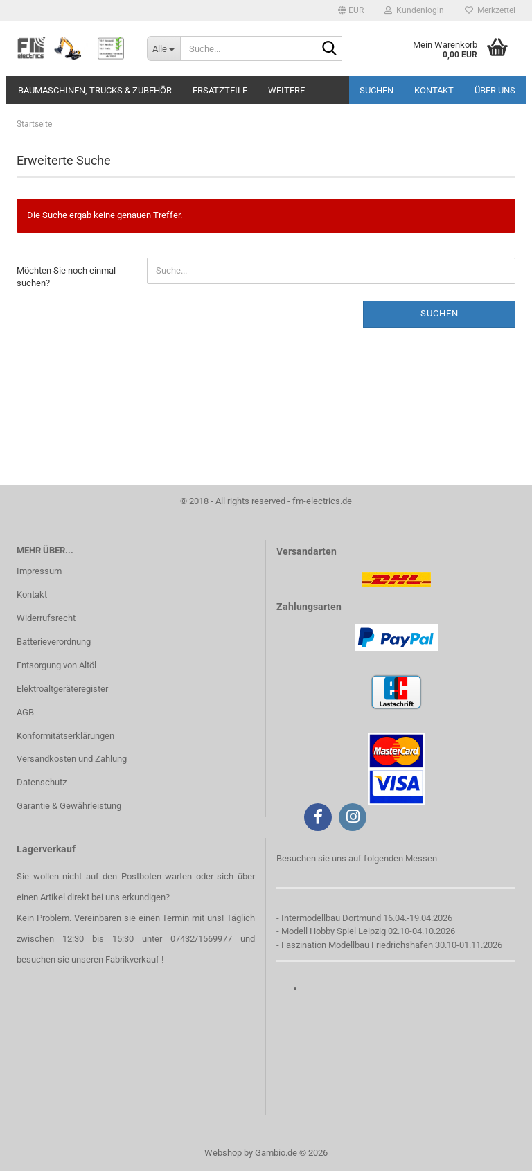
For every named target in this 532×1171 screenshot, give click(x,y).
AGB (25, 712)
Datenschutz (41, 782)
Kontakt (434, 90)
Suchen (376, 90)
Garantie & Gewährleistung (69, 806)
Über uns (495, 90)
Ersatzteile (220, 90)
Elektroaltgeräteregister (62, 688)
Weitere (286, 90)
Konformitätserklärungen (65, 736)
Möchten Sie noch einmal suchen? (66, 277)
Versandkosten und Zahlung (72, 758)
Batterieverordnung (54, 641)
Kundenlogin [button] (414, 10)
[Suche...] (163, 48)
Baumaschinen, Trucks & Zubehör (95, 90)
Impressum (39, 571)
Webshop (223, 1152)
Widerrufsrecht (46, 618)
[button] (351, 10)
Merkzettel (490, 10)
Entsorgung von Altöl (56, 665)
